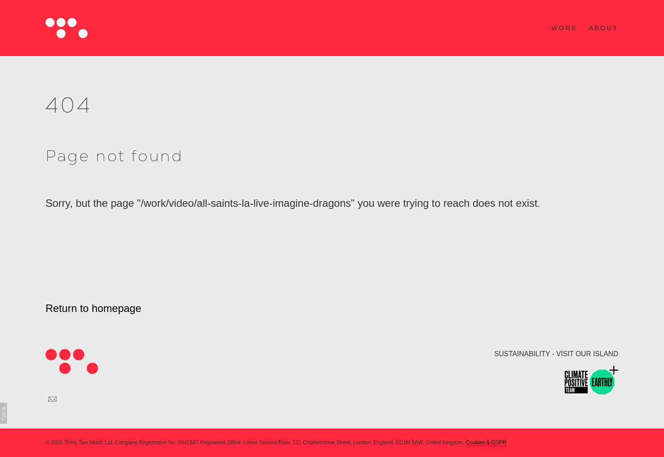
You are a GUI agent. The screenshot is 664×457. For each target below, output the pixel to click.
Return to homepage (93, 308)
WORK (564, 28)
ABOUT (603, 28)
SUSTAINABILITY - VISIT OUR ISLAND (556, 354)
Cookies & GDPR (486, 442)
